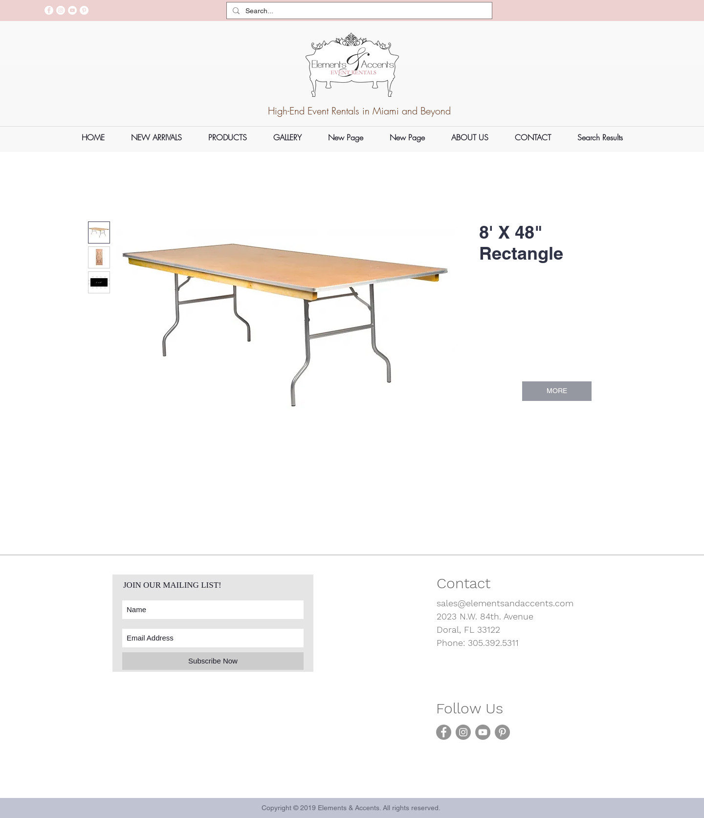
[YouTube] (72, 10)
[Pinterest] (84, 10)
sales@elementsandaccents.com (505, 603)
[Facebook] (48, 10)
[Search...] (358, 11)
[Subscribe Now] (213, 661)
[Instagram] (60, 10)
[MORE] (557, 391)
